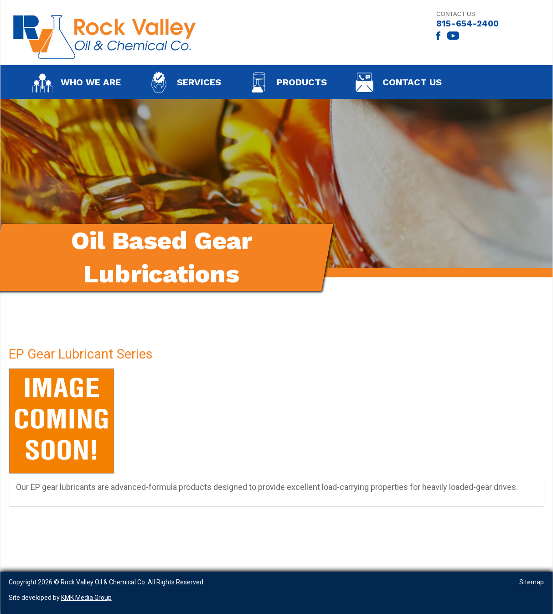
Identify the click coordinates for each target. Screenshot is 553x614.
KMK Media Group (86, 597)
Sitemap (531, 582)
